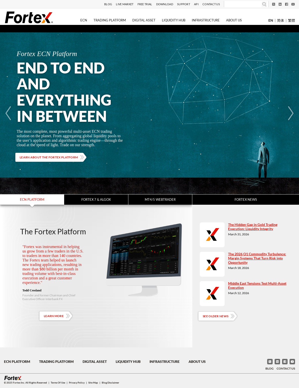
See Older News (215, 316)
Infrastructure (206, 20)
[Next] (291, 113)
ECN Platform (32, 199)
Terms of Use (58, 382)
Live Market (124, 4)
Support (183, 4)
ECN (83, 20)
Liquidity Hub (173, 20)
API (196, 4)
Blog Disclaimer (110, 382)
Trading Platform (110, 20)
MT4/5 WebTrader (160, 199)
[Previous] (8, 113)
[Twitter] (274, 4)
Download (164, 4)
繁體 (291, 20)
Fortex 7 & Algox (96, 199)
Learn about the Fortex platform (49, 157)
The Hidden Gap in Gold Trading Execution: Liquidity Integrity (252, 226)
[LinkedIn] (280, 4)
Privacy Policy (77, 382)
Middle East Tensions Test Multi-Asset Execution (257, 285)
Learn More (54, 316)
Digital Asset (143, 20)
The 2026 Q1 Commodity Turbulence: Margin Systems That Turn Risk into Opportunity (257, 258)
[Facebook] (287, 4)
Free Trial (145, 4)
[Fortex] (29, 17)
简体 (280, 20)
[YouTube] (293, 4)
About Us (234, 20)
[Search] (243, 4)
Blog (108, 4)
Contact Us (211, 4)
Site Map (93, 382)
